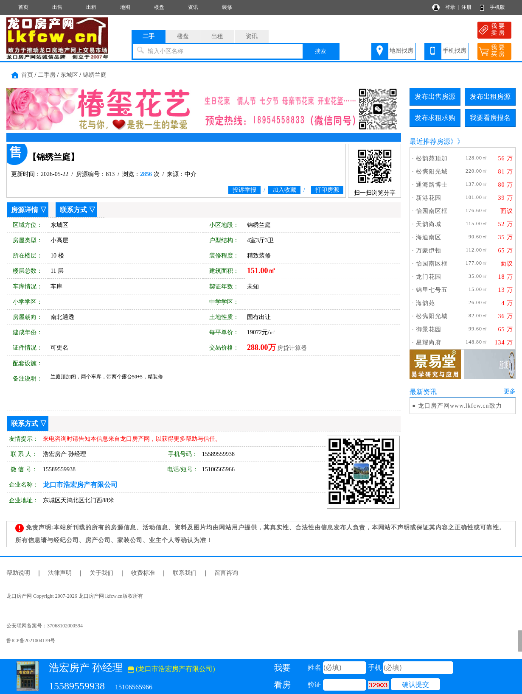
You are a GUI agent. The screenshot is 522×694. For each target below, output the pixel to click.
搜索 (320, 51)
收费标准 (143, 573)
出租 (91, 7)
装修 (227, 7)
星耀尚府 (428, 342)
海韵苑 (425, 303)
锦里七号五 (432, 290)
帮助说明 (18, 573)
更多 (510, 391)
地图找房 (401, 51)
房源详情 (24, 209)
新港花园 (428, 198)
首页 (23, 7)
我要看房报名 (490, 117)
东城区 (69, 75)
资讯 (193, 7)
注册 (466, 7)
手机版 (497, 7)
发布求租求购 (435, 117)
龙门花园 (428, 277)
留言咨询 (226, 573)
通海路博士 (432, 185)
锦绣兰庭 (95, 75)
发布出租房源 (490, 96)
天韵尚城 (428, 224)
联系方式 (73, 209)
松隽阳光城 (432, 171)
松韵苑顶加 (432, 158)
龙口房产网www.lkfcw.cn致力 (460, 406)
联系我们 (184, 573)
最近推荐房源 (430, 141)
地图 (125, 7)
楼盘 (159, 7)
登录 (450, 7)
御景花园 (428, 329)
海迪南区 (428, 237)
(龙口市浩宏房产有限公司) (171, 668)
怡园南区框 (432, 211)
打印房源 (327, 190)
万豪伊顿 (428, 250)
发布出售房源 (435, 96)
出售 (57, 7)
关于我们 (101, 573)
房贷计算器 (292, 348)
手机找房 (454, 51)
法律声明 (60, 573)
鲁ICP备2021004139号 (30, 641)
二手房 (47, 75)
